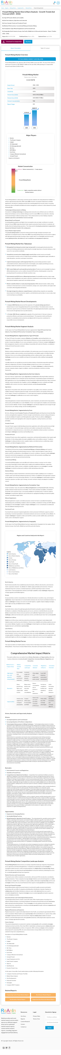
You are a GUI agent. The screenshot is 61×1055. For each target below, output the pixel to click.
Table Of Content (45, 48)
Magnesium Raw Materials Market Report (43, 999)
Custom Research (25, 1021)
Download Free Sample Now (12, 42)
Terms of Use (36, 1019)
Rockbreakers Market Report (17, 999)
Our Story (23, 1016)
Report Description (16, 48)
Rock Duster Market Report (43, 995)
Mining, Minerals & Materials (16, 8)
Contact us (23, 1027)
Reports (6, 8)
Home (2, 8)
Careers (23, 1024)
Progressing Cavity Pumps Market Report (18, 995)
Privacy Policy (36, 1016)
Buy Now (28, 41)
